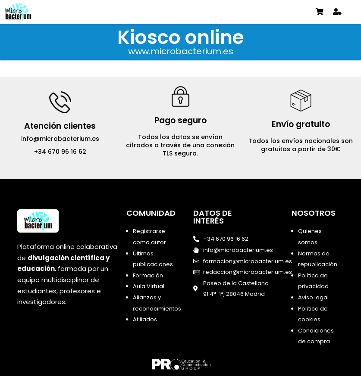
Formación (148, 275)
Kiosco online (180, 37)
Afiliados (145, 319)
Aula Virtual (148, 286)
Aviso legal (313, 297)
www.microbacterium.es (180, 51)
